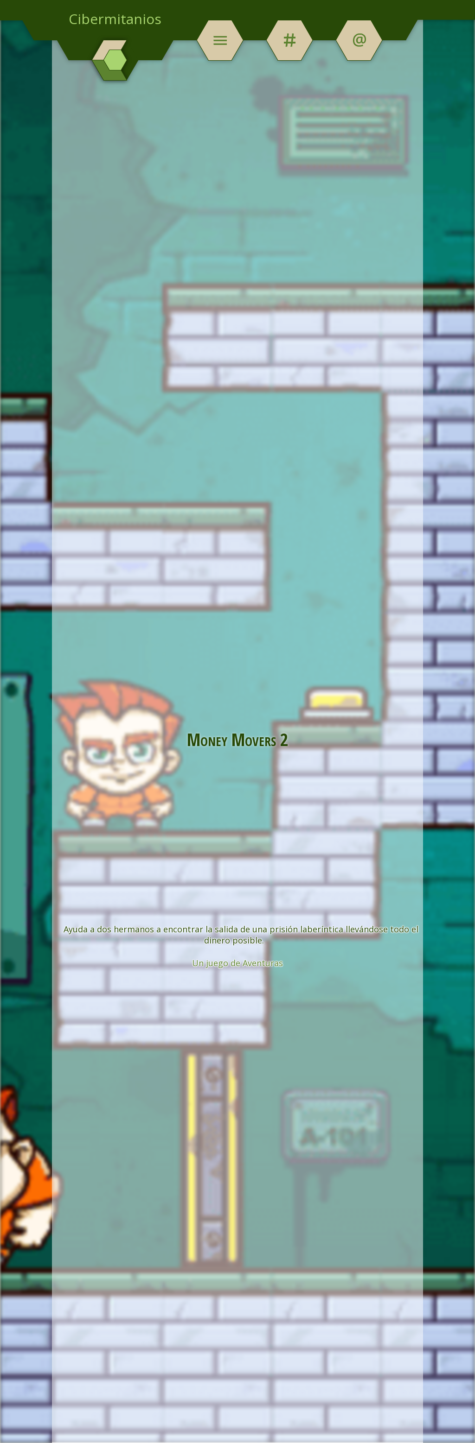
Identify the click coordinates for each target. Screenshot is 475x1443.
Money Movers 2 (238, 739)
